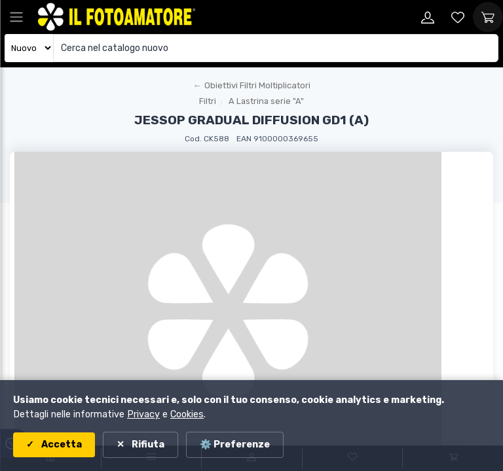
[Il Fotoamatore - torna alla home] (116, 17)
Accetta (60, 444)
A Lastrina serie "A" (266, 101)
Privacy (143, 414)
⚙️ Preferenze (235, 444)
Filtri (207, 101)
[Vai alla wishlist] (458, 17)
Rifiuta (147, 444)
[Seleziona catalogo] (29, 48)
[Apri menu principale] (16, 17)
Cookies (187, 414)
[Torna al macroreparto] (251, 85)
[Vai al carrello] (488, 17)
